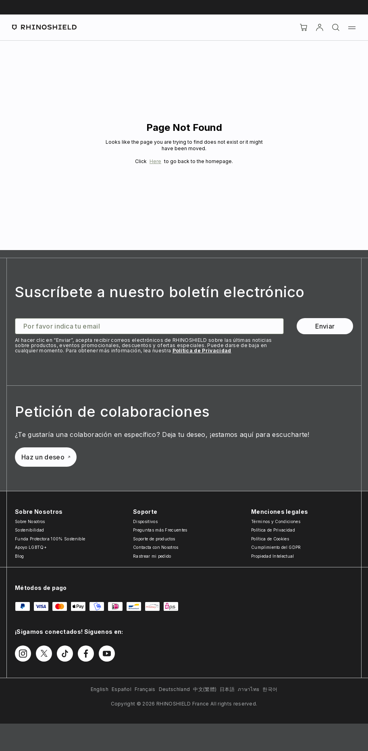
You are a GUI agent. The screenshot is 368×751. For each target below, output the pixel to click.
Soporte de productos (154, 538)
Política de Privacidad (202, 351)
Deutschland (174, 689)
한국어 (269, 689)
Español (121, 689)
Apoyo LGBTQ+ (31, 547)
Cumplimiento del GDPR (276, 547)
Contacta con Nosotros (156, 547)
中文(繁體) (204, 689)
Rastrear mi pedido (152, 556)
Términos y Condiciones (275, 521)
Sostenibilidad (29, 530)
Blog (19, 556)
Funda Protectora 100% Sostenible (50, 538)
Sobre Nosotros (30, 521)
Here (155, 161)
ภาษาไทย (248, 689)
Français (145, 689)
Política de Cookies (270, 538)
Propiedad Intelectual (272, 556)
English (99, 689)
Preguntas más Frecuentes (160, 530)
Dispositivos (145, 521)
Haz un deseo (45, 457)
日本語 (227, 689)
